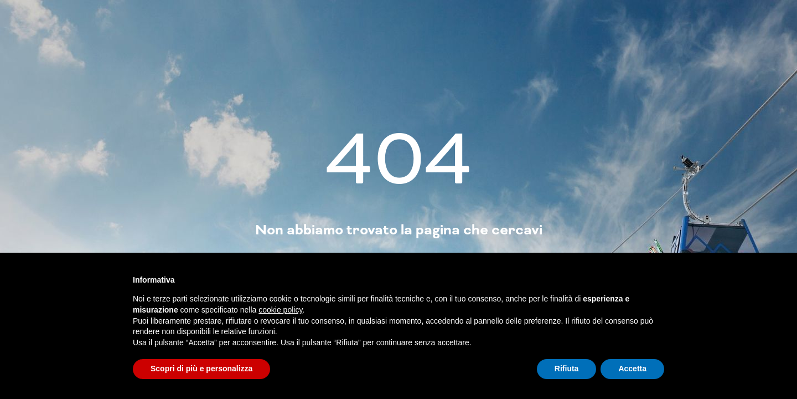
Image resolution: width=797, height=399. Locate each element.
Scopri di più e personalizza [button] (201, 368)
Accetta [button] (632, 368)
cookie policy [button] (280, 309)
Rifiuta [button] (567, 368)
